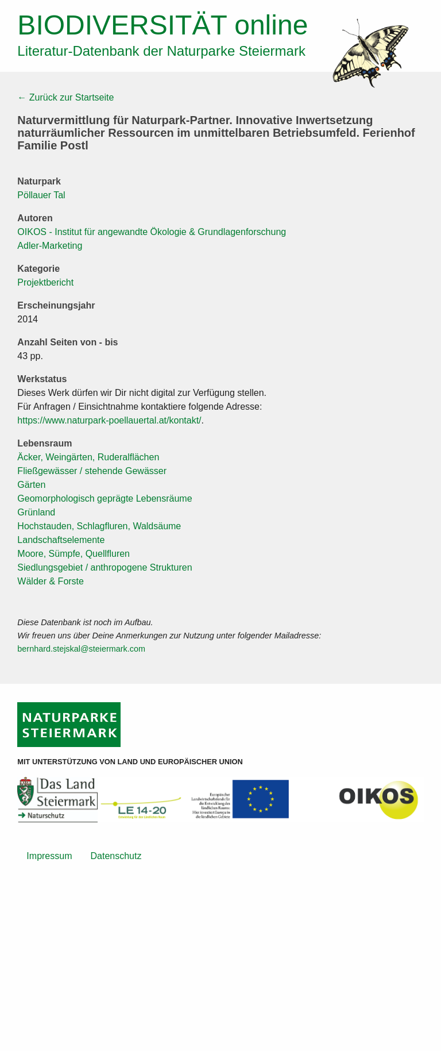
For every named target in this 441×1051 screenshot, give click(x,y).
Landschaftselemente (61, 540)
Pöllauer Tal (41, 195)
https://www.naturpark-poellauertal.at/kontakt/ (109, 420)
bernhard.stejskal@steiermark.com (81, 648)
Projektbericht (45, 282)
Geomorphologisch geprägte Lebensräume (104, 498)
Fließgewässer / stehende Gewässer (92, 471)
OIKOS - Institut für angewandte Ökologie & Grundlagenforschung (151, 232)
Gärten (31, 485)
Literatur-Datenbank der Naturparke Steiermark (161, 51)
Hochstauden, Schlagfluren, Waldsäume (99, 526)
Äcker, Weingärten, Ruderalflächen (88, 457)
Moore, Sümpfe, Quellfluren (73, 554)
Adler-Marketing (49, 246)
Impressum (49, 856)
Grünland (36, 512)
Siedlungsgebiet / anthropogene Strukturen (104, 567)
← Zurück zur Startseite (65, 97)
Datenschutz (115, 856)
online (162, 25)
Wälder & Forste (50, 581)
